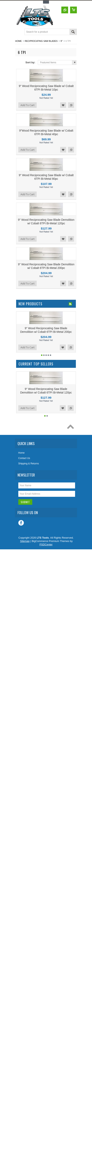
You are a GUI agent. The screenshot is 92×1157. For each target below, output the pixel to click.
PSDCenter (46, 544)
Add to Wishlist (63, 105)
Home (18, 41)
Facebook (21, 523)
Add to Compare (71, 105)
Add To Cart (27, 105)
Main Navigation (18, 32)
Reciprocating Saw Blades (41, 41)
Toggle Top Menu (46, 2)
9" (62, 41)
